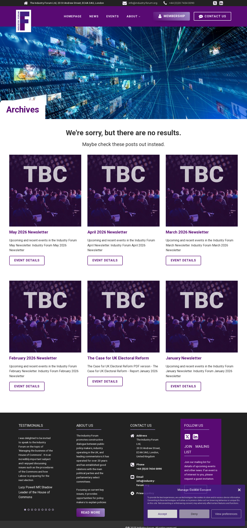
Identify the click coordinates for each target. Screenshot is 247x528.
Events (112, 16)
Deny (194, 513)
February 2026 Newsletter (33, 358)
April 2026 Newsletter (107, 232)
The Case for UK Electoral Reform (118, 358)
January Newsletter (184, 358)
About (132, 16)
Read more (90, 512)
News (94, 16)
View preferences (226, 513)
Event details (27, 260)
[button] (239, 490)
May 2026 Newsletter (28, 232)
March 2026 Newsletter (187, 232)
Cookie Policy (186, 521)
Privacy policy (202, 521)
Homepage (73, 16)
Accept (162, 513)
